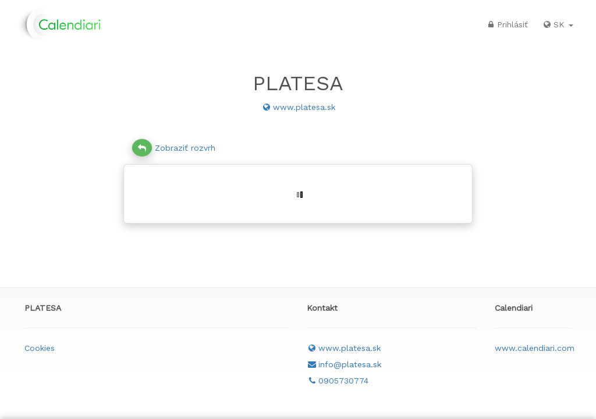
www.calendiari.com (534, 348)
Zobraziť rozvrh (173, 147)
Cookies (39, 348)
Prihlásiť (506, 24)
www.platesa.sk (298, 107)
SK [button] (557, 24)
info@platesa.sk (344, 364)
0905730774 (337, 380)
